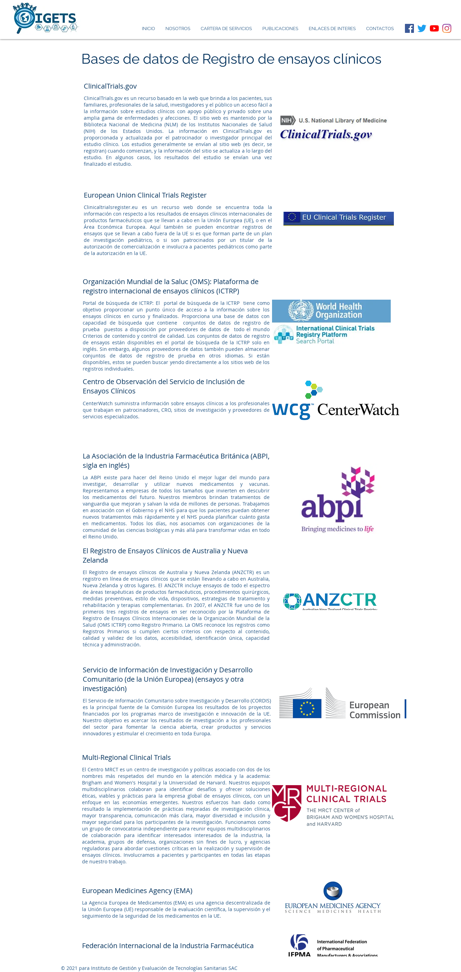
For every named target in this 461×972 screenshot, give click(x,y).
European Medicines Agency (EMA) (137, 890)
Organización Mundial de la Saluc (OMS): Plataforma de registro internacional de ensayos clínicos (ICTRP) (171, 286)
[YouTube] (434, 28)
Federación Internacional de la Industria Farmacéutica (168, 945)
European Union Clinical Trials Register (145, 195)
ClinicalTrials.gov (110, 86)
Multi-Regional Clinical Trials (126, 757)
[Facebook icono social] (409, 28)
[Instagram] (446, 28)
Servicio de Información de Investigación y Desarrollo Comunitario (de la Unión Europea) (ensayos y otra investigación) (168, 679)
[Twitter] (421, 28)
